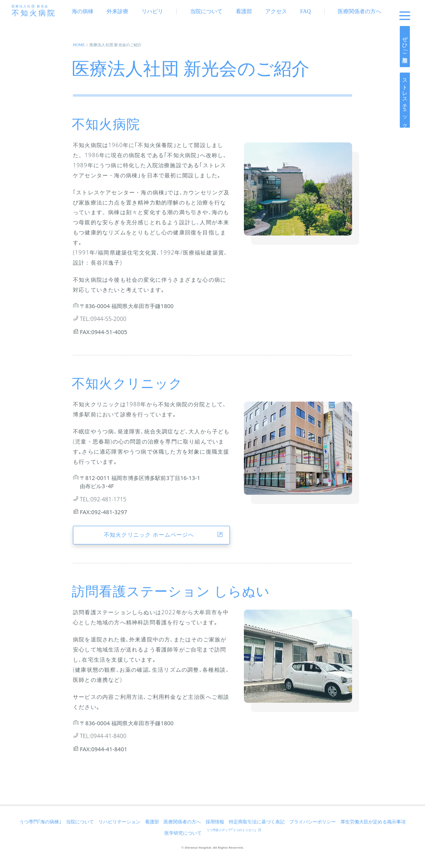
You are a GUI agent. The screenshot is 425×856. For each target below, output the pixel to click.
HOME (79, 45)
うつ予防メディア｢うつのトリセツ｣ (233, 830)
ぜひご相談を (405, 46)
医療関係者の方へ (359, 11)
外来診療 (117, 11)
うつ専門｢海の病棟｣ (40, 822)
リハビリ (152, 11)
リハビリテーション (119, 822)
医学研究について (183, 833)
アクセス (276, 11)
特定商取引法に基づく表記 (257, 822)
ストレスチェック (405, 100)
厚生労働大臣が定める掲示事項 (373, 822)
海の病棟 (82, 11)
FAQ (305, 11)
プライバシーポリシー (312, 822)
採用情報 (215, 822)
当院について (206, 11)
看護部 (244, 11)
